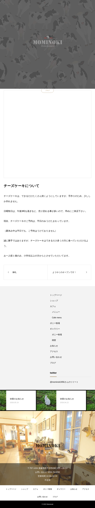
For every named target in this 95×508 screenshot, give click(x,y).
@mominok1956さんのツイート (64, 382)
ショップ (54, 301)
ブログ (47, 90)
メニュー (56, 312)
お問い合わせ (56, 357)
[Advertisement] (24, 307)
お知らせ (54, 346)
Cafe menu (57, 318)
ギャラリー (55, 329)
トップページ (56, 295)
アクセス (54, 351)
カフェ (53, 306)
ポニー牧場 (55, 323)
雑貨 (54, 340)
